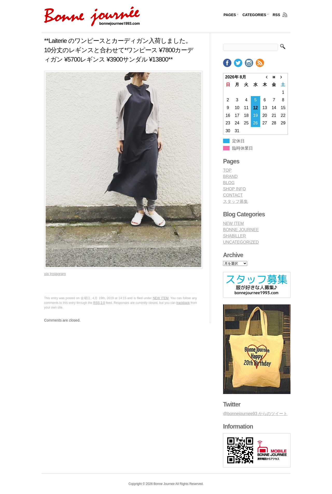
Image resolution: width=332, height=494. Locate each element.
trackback (183, 303)
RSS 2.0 (99, 303)
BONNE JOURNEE (241, 230)
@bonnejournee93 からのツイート (255, 413)
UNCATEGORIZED (241, 242)
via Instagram (55, 274)
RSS (276, 15)
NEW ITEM (161, 298)
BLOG (228, 183)
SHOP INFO (234, 189)
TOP (227, 170)
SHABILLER (234, 236)
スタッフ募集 (235, 201)
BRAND (230, 176)
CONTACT (233, 195)
